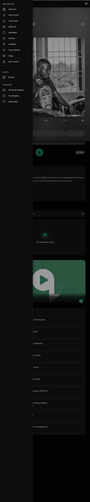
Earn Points (11, 61)
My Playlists (11, 96)
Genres (9, 38)
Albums (9, 26)
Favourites (10, 101)
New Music (11, 15)
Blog (8, 56)
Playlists (9, 44)
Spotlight (10, 32)
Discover (10, 9)
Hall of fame (11, 50)
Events (8, 77)
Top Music (10, 21)
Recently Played (13, 90)
